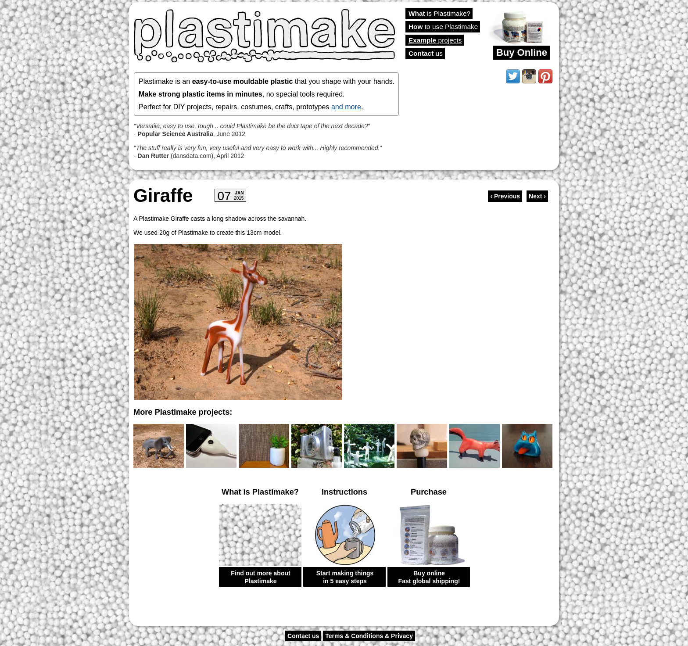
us (425, 53)
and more (346, 107)
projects (435, 40)
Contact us (303, 635)
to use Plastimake (443, 26)
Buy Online (521, 52)
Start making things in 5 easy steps (345, 577)
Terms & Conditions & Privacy (369, 635)
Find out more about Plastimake (260, 577)
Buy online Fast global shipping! (429, 577)
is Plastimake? (439, 13)
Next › (537, 196)
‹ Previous (505, 196)
